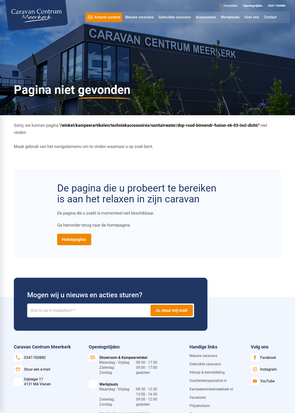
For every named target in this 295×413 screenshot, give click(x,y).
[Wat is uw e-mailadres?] (110, 310)
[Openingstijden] (252, 6)
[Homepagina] (74, 239)
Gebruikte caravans (205, 364)
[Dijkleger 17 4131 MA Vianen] (32, 381)
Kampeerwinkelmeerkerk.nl (211, 389)
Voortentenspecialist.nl (208, 380)
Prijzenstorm (199, 406)
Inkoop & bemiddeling (207, 372)
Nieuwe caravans (203, 356)
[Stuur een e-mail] (32, 369)
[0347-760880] (276, 6)
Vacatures (197, 397)
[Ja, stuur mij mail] (171, 310)
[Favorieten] (228, 5)
